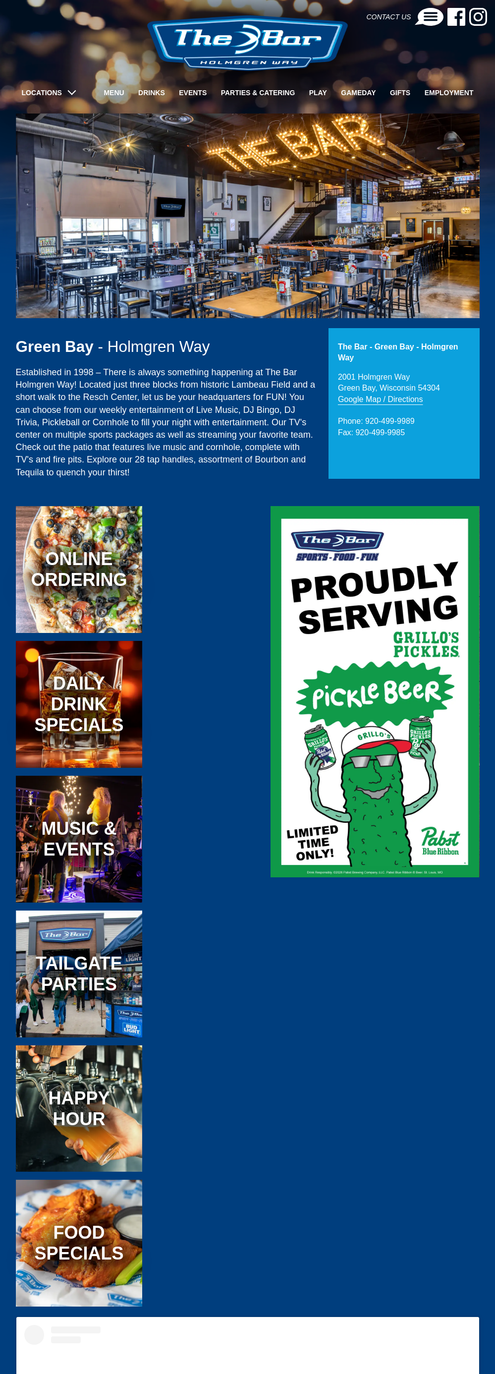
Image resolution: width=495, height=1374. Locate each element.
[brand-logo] (247, 43)
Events (193, 93)
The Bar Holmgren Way (162, 1307)
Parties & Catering (258, 93)
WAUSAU (449, 1343)
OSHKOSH (407, 1343)
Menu (114, 93)
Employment (449, 93)
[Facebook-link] (456, 17)
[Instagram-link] (478, 17)
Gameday (358, 93)
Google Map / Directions (380, 399)
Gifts (400, 93)
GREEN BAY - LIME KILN (343, 1343)
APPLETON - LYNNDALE (156, 1343)
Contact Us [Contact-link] (404, 17)
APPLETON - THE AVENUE (70, 1343)
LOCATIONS (42, 93)
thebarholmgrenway (240, 1307)
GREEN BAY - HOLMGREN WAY (249, 1343)
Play (318, 93)
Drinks (151, 93)
